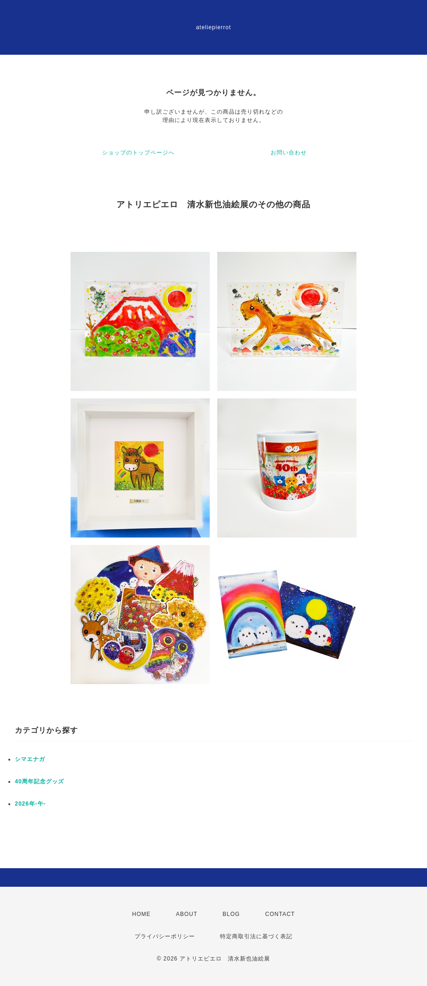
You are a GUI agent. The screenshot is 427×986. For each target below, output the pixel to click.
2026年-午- (30, 803)
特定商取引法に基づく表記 (256, 936)
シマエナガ (30, 759)
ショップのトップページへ (138, 152)
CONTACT (280, 914)
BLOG (231, 914)
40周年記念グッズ (39, 781)
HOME (141, 914)
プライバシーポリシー (165, 936)
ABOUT (186, 914)
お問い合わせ (289, 152)
